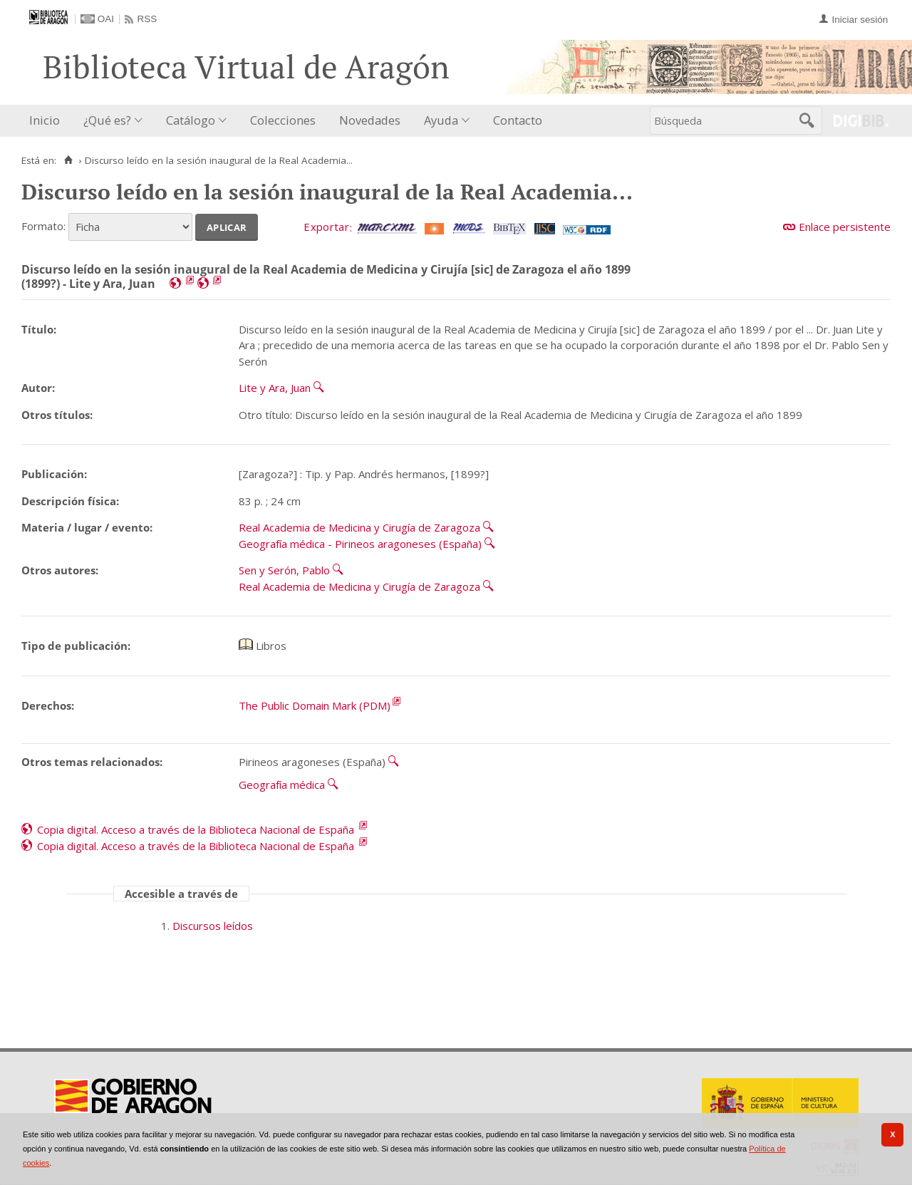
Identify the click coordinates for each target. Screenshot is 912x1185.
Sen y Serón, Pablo (284, 570)
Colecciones (283, 120)
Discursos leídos (212, 925)
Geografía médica (282, 784)
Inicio (44, 120)
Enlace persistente (845, 226)
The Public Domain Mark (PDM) (314, 705)
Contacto (517, 120)
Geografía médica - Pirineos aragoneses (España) (360, 544)
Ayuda (441, 120)
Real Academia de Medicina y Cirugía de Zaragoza (359, 527)
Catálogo (190, 120)
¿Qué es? (107, 120)
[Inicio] (68, 160)
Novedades (369, 120)
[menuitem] (48, 121)
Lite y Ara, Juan (275, 388)
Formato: (43, 226)
